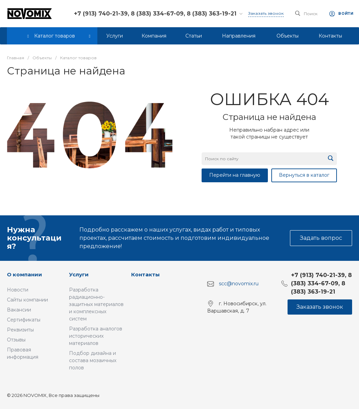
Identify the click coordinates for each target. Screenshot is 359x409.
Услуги (79, 274)
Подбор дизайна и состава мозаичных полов (92, 360)
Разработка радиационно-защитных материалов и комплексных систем (96, 304)
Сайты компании (27, 300)
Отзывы (16, 340)
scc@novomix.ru (239, 283)
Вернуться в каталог (304, 175)
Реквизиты (20, 330)
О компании (24, 274)
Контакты (145, 274)
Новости (17, 290)
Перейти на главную (234, 175)
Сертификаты (23, 320)
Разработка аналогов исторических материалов (95, 336)
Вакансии (19, 310)
